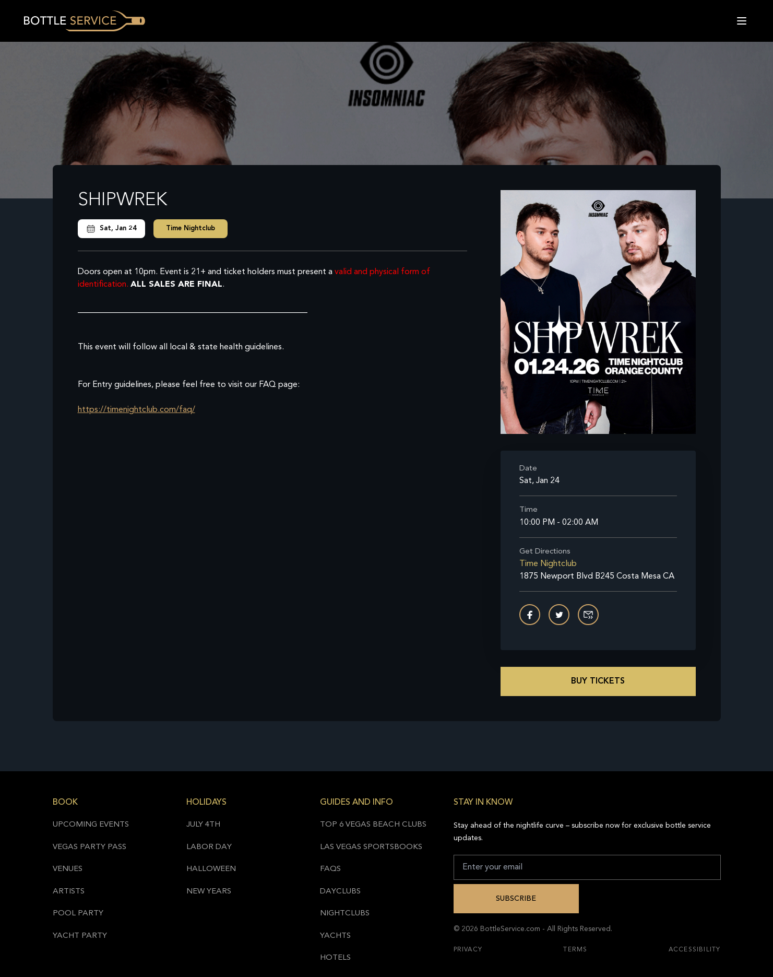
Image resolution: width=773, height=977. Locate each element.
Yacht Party (80, 936)
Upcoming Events (91, 825)
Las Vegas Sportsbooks (371, 847)
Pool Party (78, 913)
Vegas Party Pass (89, 847)
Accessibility (695, 950)
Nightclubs (345, 913)
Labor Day (209, 847)
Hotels (335, 958)
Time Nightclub (190, 228)
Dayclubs (340, 892)
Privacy (468, 950)
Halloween (211, 869)
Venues (67, 869)
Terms (575, 950)
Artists (69, 892)
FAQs (330, 869)
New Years (208, 892)
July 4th (203, 825)
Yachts (335, 936)
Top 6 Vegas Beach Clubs (373, 825)
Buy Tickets (598, 681)
